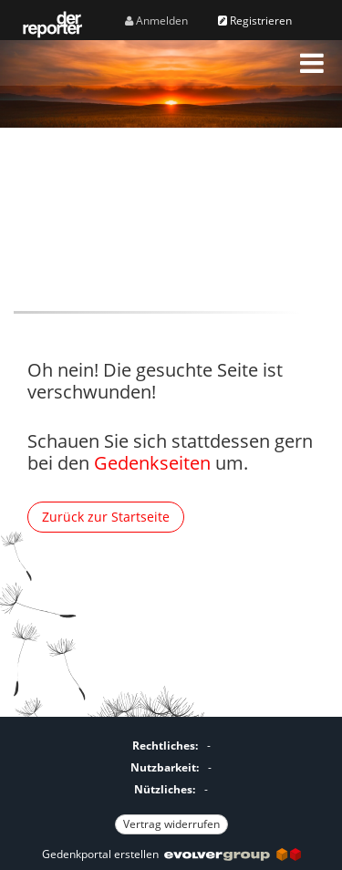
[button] (312, 63)
